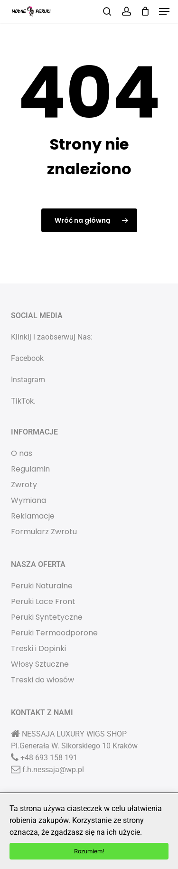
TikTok (22, 401)
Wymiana (28, 500)
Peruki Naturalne (42, 585)
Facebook (27, 358)
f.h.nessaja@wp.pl (53, 769)
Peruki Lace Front (43, 601)
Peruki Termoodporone (54, 632)
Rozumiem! (89, 851)
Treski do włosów (42, 679)
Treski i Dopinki (38, 648)
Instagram (28, 379)
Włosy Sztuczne (40, 664)
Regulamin (30, 468)
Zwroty (24, 484)
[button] (164, 11)
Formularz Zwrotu (44, 531)
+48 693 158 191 (48, 757)
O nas (21, 453)
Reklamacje (33, 515)
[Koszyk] (145, 11)
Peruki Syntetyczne (47, 617)
